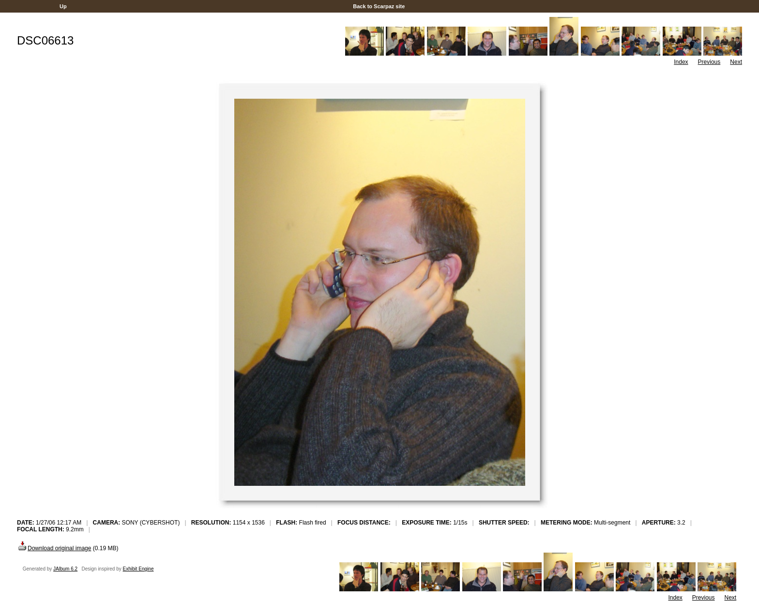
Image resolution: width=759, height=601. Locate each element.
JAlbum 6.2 (65, 568)
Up (63, 6)
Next (736, 62)
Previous (709, 62)
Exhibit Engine (138, 568)
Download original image (54, 548)
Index (681, 62)
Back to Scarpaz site (379, 6)
